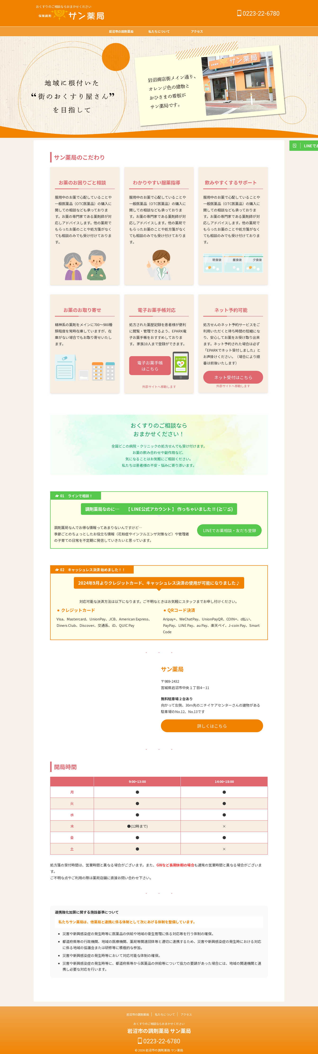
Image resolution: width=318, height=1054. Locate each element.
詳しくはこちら (212, 726)
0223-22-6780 (258, 13)
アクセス (197, 31)
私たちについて (159, 31)
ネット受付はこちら (233, 377)
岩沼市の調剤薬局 (121, 31)
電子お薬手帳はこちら (150, 365)
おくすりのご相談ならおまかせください (159, 1024)
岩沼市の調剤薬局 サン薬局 (159, 1030)
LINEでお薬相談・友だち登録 (229, 530)
